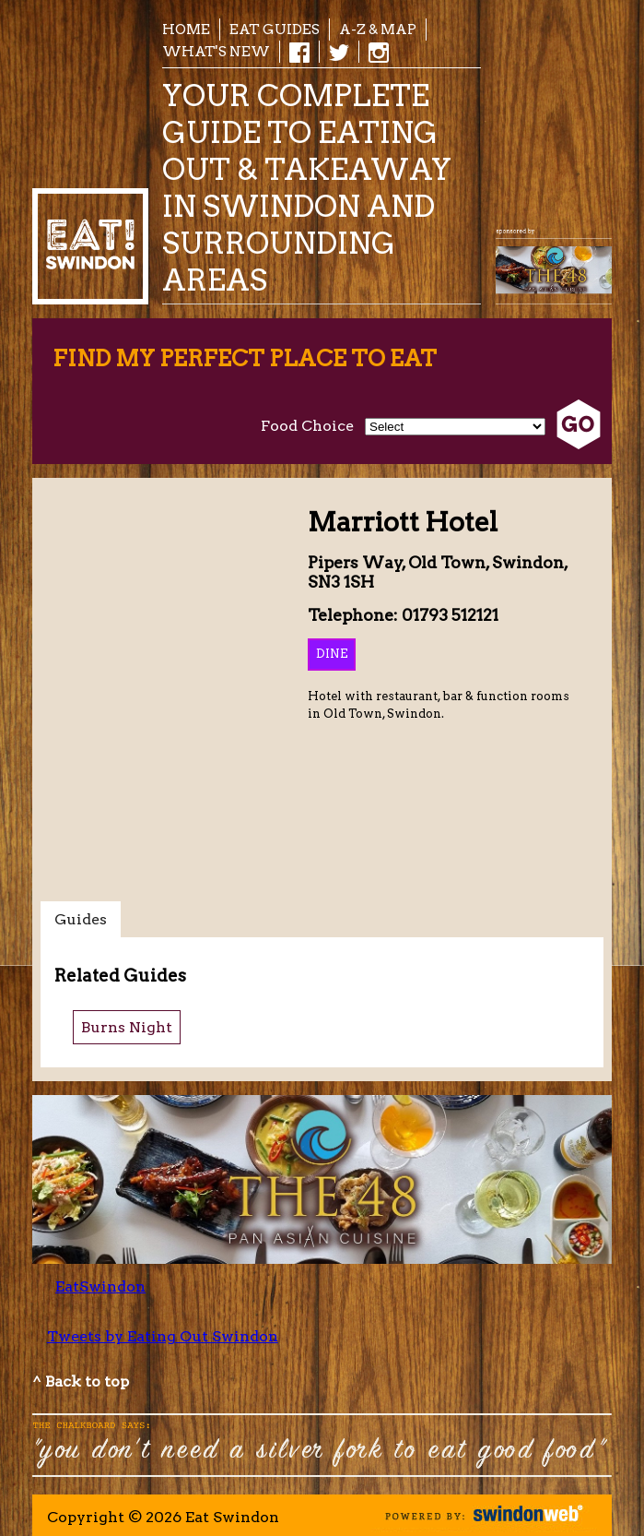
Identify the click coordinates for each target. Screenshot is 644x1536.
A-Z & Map (377, 29)
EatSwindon (100, 1286)
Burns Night (126, 1027)
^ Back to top (80, 1381)
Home (186, 29)
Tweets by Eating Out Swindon (162, 1336)
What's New (216, 51)
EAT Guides (274, 29)
